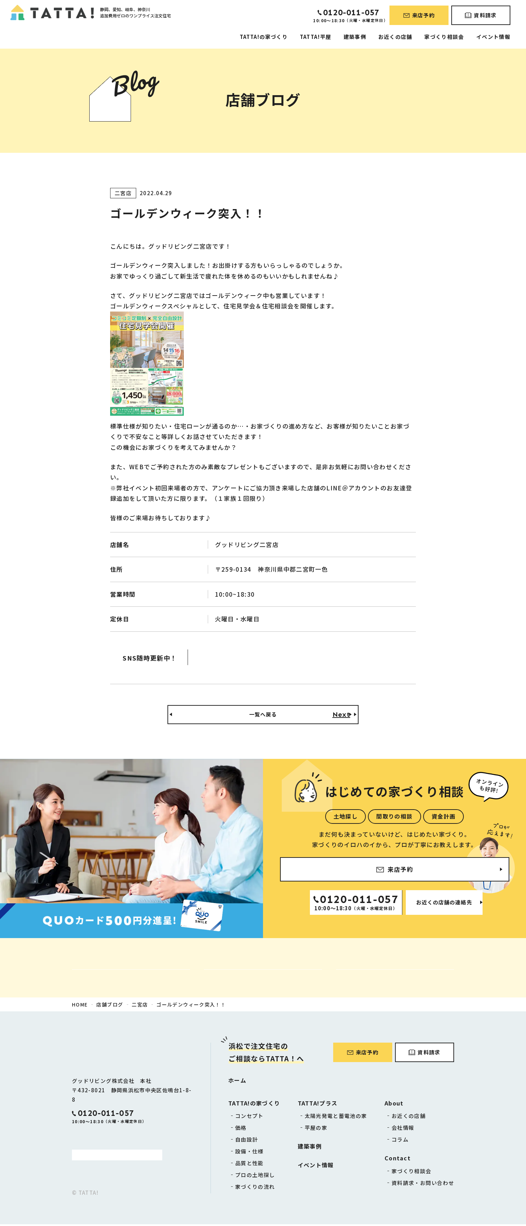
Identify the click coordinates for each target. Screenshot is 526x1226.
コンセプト (249, 1117)
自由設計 (246, 1141)
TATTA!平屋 (315, 36)
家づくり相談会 (444, 36)
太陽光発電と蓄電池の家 (336, 1117)
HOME (80, 1006)
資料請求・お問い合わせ (423, 1184)
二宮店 (140, 1006)
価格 (241, 1129)
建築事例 (355, 36)
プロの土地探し (255, 1176)
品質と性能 (249, 1164)
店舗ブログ (109, 1006)
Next (341, 715)
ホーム (237, 1082)
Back (185, 715)
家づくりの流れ (255, 1188)
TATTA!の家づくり (264, 36)
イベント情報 (493, 36)
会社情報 (403, 1129)
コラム (400, 1141)
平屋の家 (316, 1129)
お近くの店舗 (395, 36)
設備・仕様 (249, 1153)
